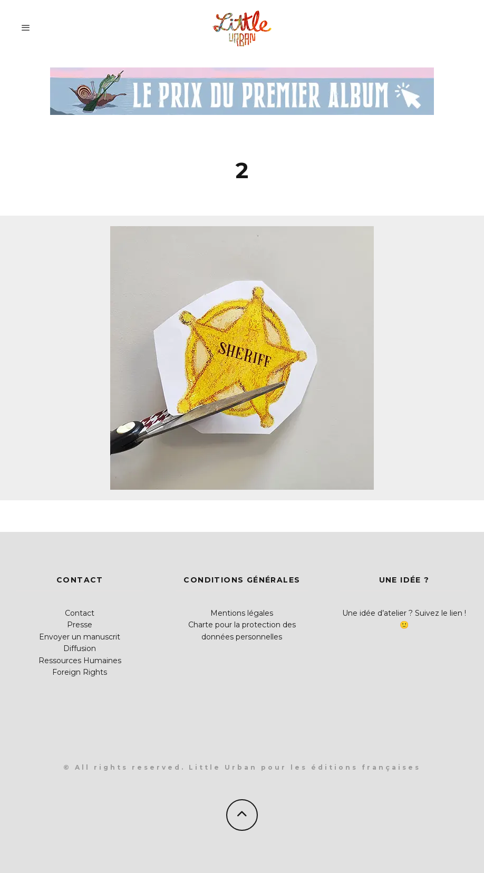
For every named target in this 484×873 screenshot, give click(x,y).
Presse (79, 624)
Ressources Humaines (79, 660)
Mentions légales (241, 613)
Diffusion (79, 648)
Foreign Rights (79, 672)
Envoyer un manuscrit (79, 637)
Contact (79, 613)
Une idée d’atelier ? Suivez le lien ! (404, 613)
